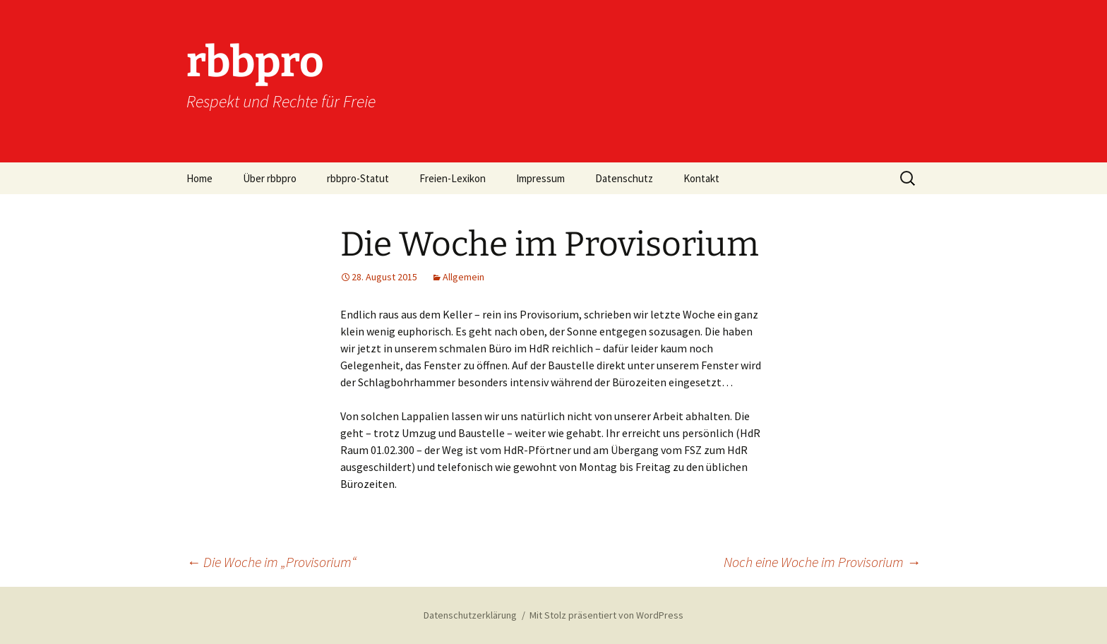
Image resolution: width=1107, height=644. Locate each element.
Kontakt (701, 178)
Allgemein (463, 276)
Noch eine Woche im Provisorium (822, 562)
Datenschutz (624, 178)
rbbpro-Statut (358, 178)
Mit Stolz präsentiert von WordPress (606, 615)
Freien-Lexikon (452, 178)
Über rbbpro (270, 178)
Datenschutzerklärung (470, 615)
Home (199, 178)
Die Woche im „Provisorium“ (271, 562)
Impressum (540, 178)
